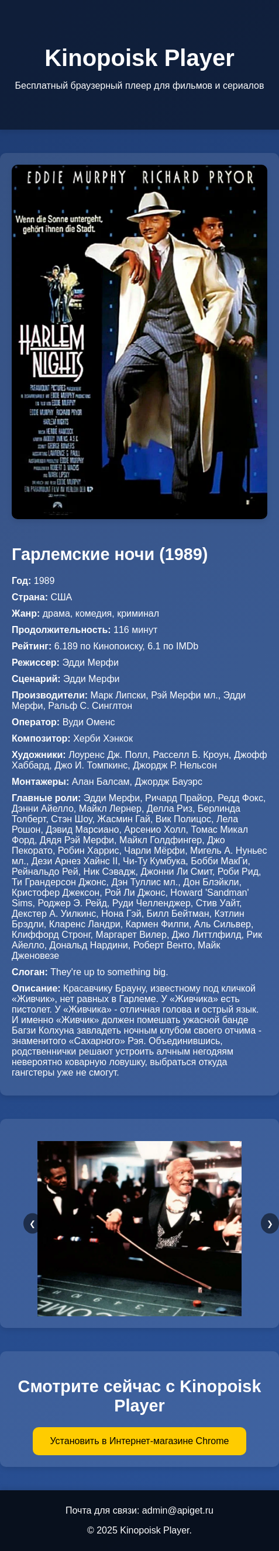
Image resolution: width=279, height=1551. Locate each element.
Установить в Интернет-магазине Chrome (139, 1441)
